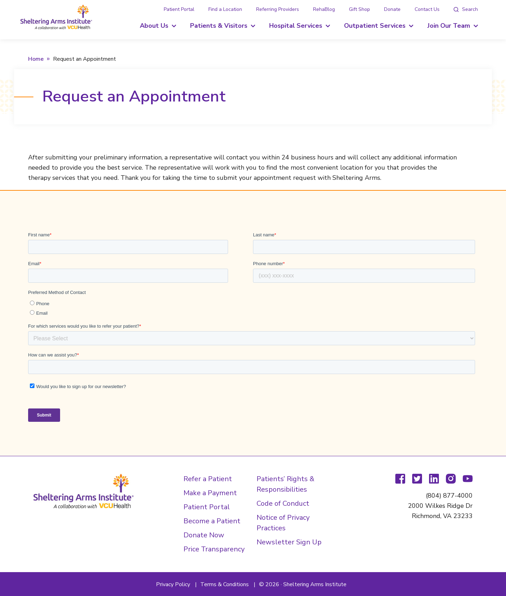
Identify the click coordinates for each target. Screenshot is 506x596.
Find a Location (225, 9)
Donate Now (203, 535)
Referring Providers (277, 9)
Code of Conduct (283, 503)
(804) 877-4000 (449, 495)
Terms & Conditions (224, 584)
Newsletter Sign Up (289, 542)
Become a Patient (211, 521)
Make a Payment (210, 493)
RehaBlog (324, 9)
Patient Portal (179, 9)
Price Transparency (214, 549)
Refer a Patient (207, 479)
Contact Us (427, 9)
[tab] (466, 9)
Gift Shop (359, 9)
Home (36, 59)
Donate (392, 9)
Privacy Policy (173, 584)
